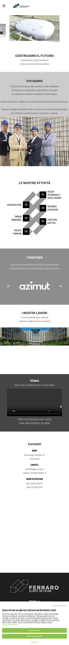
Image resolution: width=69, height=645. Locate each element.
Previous (5, 286)
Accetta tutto (34, 630)
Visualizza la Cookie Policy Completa (10, 624)
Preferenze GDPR (34, 641)
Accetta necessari (34, 636)
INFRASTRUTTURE (14, 204)
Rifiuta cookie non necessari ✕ (59, 605)
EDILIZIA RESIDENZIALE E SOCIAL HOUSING (54, 194)
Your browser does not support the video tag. (34, 402)
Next (64, 286)
